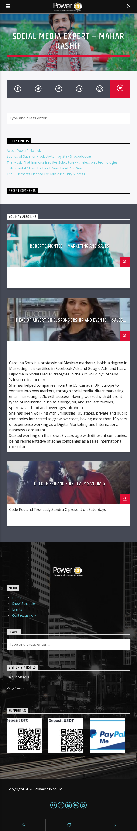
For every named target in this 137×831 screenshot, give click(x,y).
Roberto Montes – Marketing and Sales (69, 246)
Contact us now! (24, 615)
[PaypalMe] (109, 735)
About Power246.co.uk (24, 150)
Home (16, 597)
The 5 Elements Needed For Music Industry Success (46, 174)
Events (17, 609)
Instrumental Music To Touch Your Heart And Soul (45, 168)
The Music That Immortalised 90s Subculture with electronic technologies (62, 162)
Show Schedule (23, 603)
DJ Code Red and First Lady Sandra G (69, 483)
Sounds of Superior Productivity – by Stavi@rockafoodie (49, 156)
